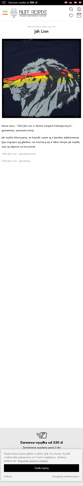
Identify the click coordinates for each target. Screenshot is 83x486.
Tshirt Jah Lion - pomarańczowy (19, 154)
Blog (44, 27)
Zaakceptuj (41, 468)
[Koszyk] (79, 15)
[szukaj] (71, 9)
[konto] (79, 9)
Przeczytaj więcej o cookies (33, 461)
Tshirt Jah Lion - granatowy (16, 161)
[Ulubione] (71, 15)
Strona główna (34, 27)
